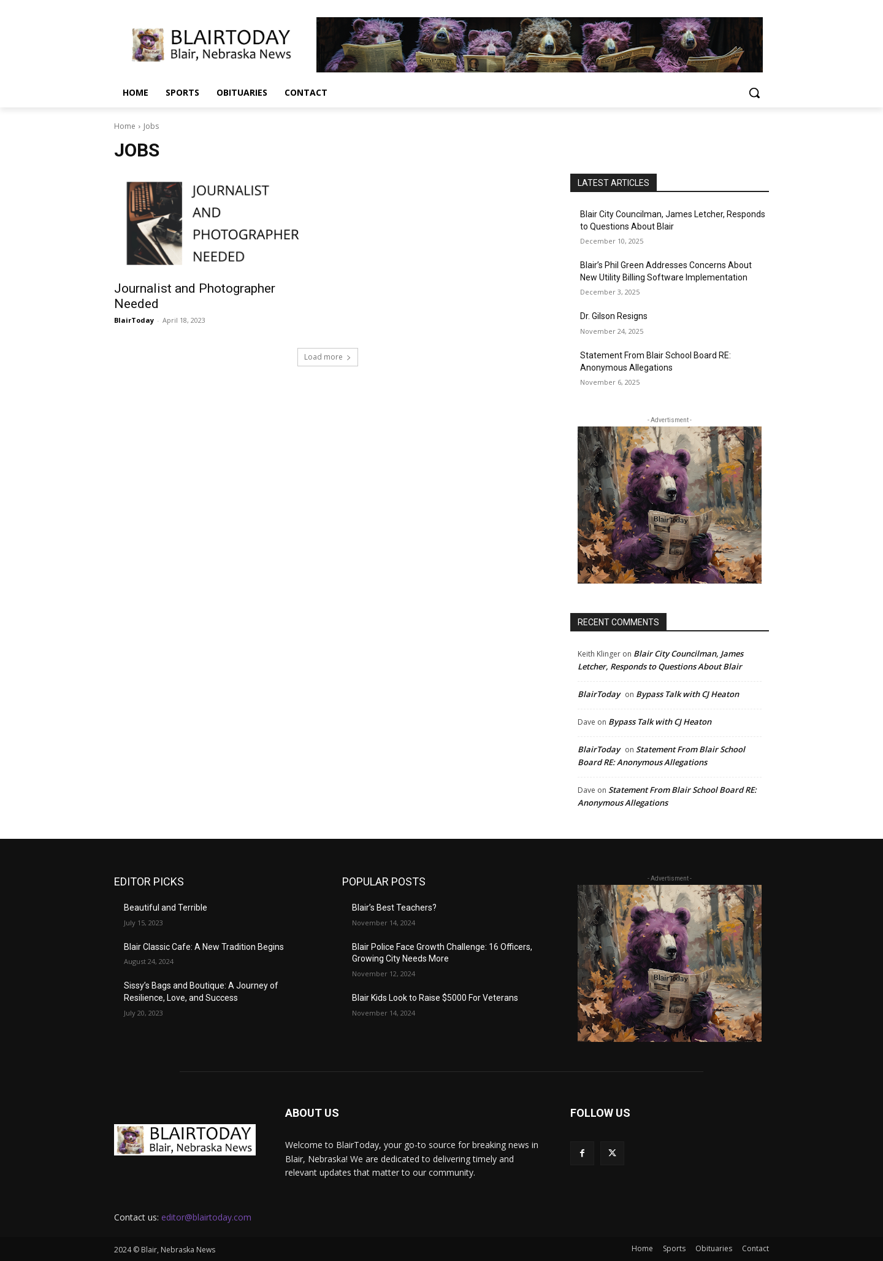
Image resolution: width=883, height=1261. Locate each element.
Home (125, 126)
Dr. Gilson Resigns (614, 316)
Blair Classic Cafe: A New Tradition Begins (204, 947)
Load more (327, 357)
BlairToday (134, 320)
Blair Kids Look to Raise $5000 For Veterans (435, 998)
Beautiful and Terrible (165, 907)
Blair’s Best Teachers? (394, 907)
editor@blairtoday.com (206, 1217)
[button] (754, 92)
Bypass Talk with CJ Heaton (687, 694)
